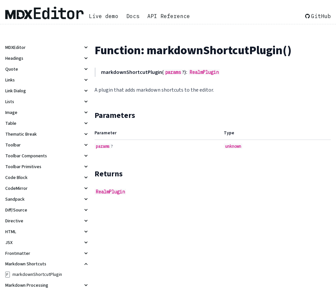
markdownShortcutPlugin (37, 274)
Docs (132, 16)
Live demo (103, 16)
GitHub (318, 16)
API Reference (168, 16)
